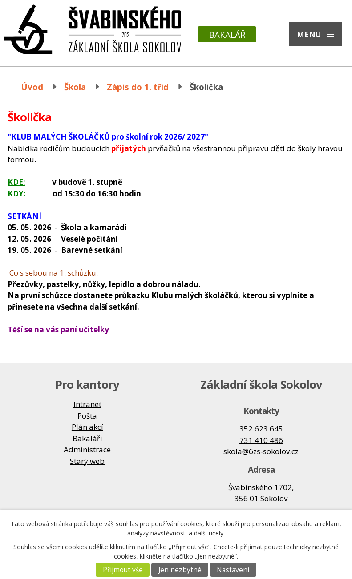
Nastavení (233, 570)
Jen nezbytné (180, 570)
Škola (75, 86)
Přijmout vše (123, 570)
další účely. (209, 533)
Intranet (87, 404)
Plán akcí (87, 427)
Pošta (87, 416)
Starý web (87, 461)
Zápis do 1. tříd (138, 86)
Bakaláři (228, 34)
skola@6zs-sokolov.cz (261, 451)
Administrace (87, 449)
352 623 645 (261, 428)
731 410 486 (261, 440)
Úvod (32, 86)
